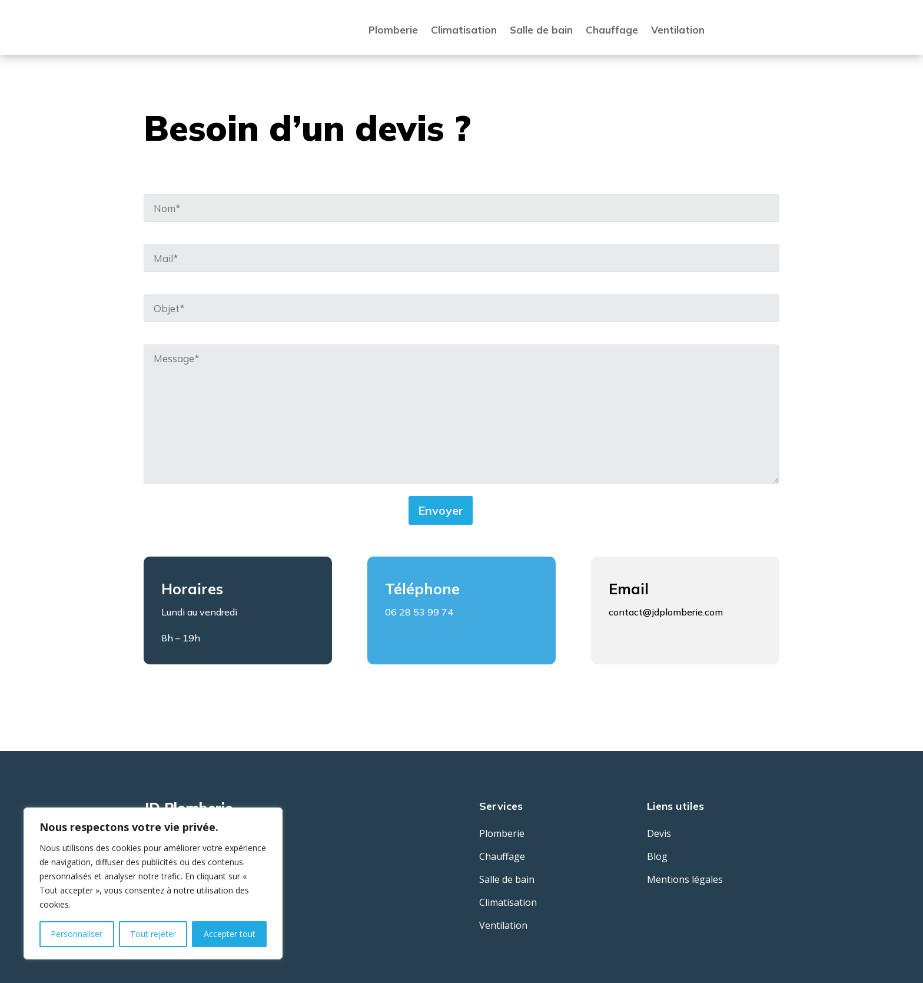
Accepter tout (229, 933)
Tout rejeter (153, 933)
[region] (153, 883)
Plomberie (393, 30)
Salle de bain (541, 30)
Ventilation (678, 30)
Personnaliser (76, 933)
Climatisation (464, 30)
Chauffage (612, 30)
